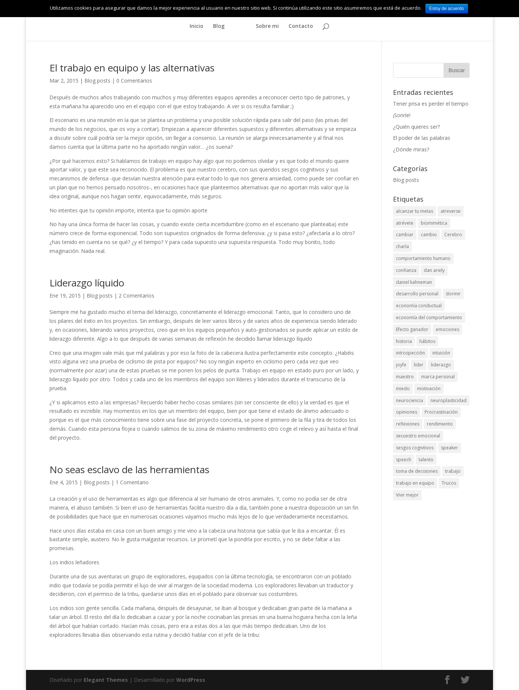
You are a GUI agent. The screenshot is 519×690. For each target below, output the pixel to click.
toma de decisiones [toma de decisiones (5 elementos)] (417, 471)
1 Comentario (132, 482)
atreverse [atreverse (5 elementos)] (451, 211)
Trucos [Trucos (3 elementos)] (449, 483)
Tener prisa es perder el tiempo (430, 103)
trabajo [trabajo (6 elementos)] (453, 471)
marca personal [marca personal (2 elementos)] (438, 376)
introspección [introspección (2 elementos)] (410, 353)
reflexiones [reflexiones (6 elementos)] (407, 424)
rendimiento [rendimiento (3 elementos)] (440, 424)
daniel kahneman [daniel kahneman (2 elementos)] (414, 282)
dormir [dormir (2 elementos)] (453, 294)
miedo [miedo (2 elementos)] (403, 388)
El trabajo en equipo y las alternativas (132, 67)
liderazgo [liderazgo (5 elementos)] (441, 365)
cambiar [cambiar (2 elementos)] (404, 234)
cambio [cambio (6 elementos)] (429, 234)
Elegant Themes (106, 679)
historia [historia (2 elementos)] (404, 341)
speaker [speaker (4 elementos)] (449, 448)
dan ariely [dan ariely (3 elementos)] (434, 270)
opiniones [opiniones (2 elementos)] (406, 412)
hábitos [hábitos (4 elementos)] (427, 341)
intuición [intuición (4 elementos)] (441, 353)
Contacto (300, 26)
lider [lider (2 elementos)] (418, 365)
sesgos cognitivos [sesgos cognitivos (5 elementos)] (414, 448)
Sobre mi (267, 26)
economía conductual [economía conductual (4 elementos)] (419, 305)
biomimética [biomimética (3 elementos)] (434, 223)
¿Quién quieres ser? (416, 126)
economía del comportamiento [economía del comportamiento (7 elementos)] (429, 317)
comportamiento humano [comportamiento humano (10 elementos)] (423, 258)
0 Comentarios (134, 80)
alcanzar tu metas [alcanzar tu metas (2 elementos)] (414, 211)
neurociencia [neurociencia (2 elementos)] (409, 400)
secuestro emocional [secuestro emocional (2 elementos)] (418, 436)
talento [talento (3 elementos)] (426, 459)
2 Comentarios (136, 295)
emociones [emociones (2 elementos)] (447, 329)
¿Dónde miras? (411, 149)
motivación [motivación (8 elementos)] (429, 388)
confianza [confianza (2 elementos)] (406, 270)
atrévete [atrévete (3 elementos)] (404, 223)
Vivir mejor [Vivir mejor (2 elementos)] (407, 495)
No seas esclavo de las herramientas (129, 469)
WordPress (190, 679)
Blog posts (97, 80)
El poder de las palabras (421, 137)
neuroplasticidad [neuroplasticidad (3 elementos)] (449, 400)
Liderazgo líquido (86, 282)
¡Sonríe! (401, 115)
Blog (219, 26)
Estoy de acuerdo (446, 8)
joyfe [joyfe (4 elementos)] (401, 365)
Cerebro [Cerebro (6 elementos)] (453, 234)
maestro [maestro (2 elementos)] (405, 376)
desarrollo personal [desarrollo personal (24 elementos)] (417, 294)
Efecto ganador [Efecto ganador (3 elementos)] (412, 329)
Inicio (196, 26)
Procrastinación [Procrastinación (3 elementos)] (441, 412)
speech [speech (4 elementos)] (403, 459)
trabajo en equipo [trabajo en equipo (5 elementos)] (415, 483)
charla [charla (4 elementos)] (402, 246)
